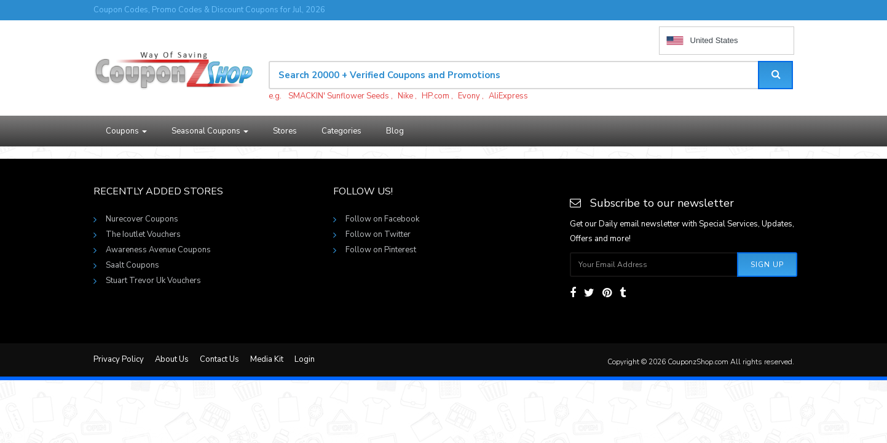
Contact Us (219, 359)
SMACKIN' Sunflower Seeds (338, 96)
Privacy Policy (118, 359)
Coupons (126, 131)
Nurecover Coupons (142, 219)
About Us (172, 359)
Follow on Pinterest (380, 249)
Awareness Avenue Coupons (158, 249)
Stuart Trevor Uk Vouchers (153, 280)
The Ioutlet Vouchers (143, 234)
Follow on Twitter (378, 234)
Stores (285, 131)
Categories (341, 131)
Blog (395, 131)
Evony (469, 96)
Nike (405, 96)
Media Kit (266, 359)
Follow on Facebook (382, 219)
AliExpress (508, 96)
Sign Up (767, 264)
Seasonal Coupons (209, 131)
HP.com (435, 96)
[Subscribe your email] (654, 264)
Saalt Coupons (132, 265)
